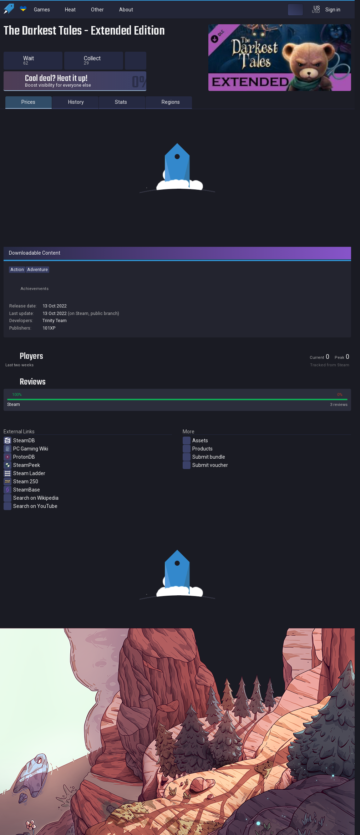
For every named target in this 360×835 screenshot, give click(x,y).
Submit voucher (205, 465)
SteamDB (19, 440)
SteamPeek (22, 465)
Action (17, 269)
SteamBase (22, 490)
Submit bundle (204, 457)
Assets (195, 440)
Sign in (337, 9)
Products (198, 449)
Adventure (37, 269)
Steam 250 (21, 481)
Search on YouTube (30, 506)
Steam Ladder (24, 473)
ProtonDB (19, 457)
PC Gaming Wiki (26, 449)
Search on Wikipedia (31, 498)
